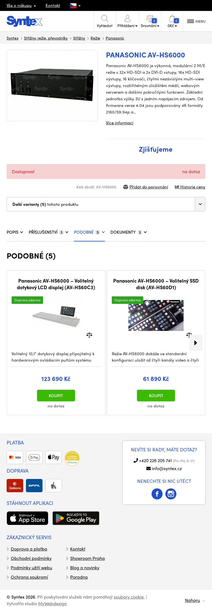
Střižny (79, 38)
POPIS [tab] (15, 232)
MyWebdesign (52, 603)
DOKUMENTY (128, 232)
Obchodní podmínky (31, 558)
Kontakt (53, 5)
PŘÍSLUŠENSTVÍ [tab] (48, 232)
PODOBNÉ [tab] (89, 232)
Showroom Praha (87, 558)
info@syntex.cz (167, 468)
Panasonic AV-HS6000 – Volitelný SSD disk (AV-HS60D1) (156, 283)
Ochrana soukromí (29, 577)
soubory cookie (129, 597)
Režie (95, 38)
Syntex (12, 38)
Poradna (79, 577)
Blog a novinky (84, 567)
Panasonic (115, 38)
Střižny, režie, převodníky (46, 38)
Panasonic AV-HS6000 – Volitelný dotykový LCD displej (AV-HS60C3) (56, 283)
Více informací (119, 123)
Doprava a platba (29, 549)
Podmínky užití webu (31, 567)
